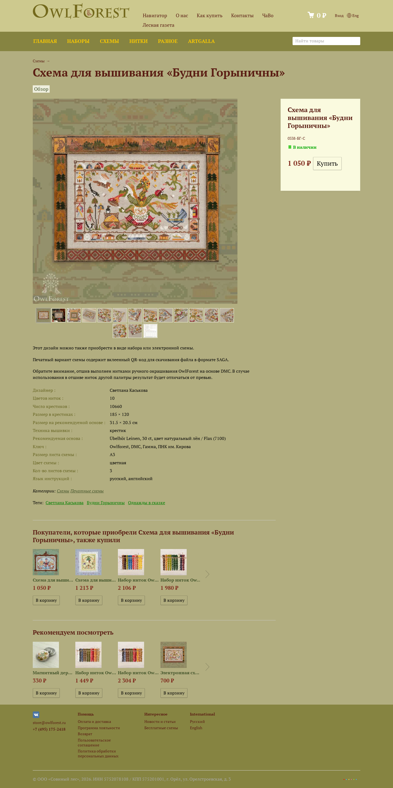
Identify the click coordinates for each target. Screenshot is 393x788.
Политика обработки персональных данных (98, 753)
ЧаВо (267, 15)
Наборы (78, 41)
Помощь (86, 714)
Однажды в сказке (146, 503)
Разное (168, 41)
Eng (353, 15)
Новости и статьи (160, 721)
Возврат (85, 733)
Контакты (242, 15)
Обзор (41, 89)
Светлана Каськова (65, 503)
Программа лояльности (99, 727)
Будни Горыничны (106, 503)
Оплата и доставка (94, 721)
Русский (197, 721)
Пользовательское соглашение (94, 742)
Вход (339, 15)
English (196, 727)
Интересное (156, 714)
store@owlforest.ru (49, 722)
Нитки (138, 41)
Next (207, 574)
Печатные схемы (87, 491)
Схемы (109, 41)
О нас (182, 15)
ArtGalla (201, 41)
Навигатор (155, 15)
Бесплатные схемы (161, 727)
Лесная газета (158, 25)
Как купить (209, 15)
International (202, 714)
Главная (45, 41)
